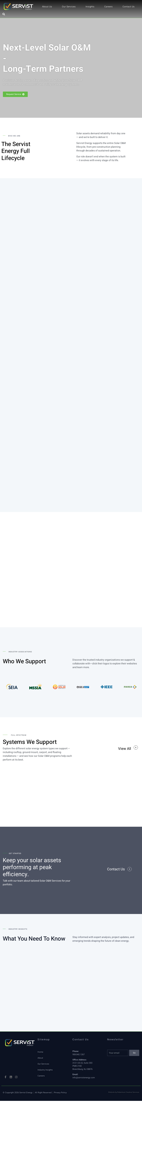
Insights (90, 6)
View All (124, 748)
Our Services (69, 6)
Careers (108, 6)
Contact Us (129, 6)
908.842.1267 (78, 1054)
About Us (47, 6)
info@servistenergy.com (83, 1077)
